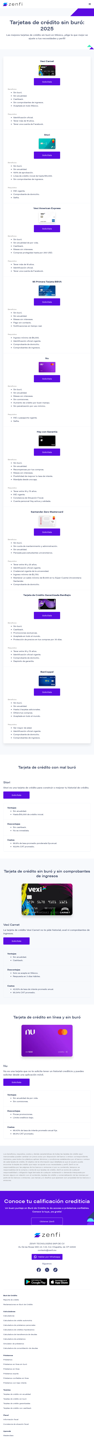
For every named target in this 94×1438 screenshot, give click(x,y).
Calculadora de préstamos (14, 1339)
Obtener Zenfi (47, 1221)
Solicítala (47, 81)
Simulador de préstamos (13, 1343)
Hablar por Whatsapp (49, 1256)
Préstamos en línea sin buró (15, 1364)
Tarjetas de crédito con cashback (17, 1408)
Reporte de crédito (11, 1299)
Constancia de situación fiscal (16, 1424)
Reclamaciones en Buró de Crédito (18, 1304)
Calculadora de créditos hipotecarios (18, 1329)
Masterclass (8, 1435)
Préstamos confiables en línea (16, 1378)
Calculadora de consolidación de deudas (20, 1348)
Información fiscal (10, 1419)
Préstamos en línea (11, 1369)
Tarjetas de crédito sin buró (15, 1399)
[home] (11, 3)
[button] (90, 4)
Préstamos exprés (11, 1373)
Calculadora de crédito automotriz (17, 1320)
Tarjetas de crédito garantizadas (16, 1403)
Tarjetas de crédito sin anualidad (17, 1394)
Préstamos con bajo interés (15, 1383)
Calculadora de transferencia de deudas (20, 1334)
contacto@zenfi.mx (47, 1250)
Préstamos (7, 1359)
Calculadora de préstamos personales (19, 1325)
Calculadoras (8, 1315)
